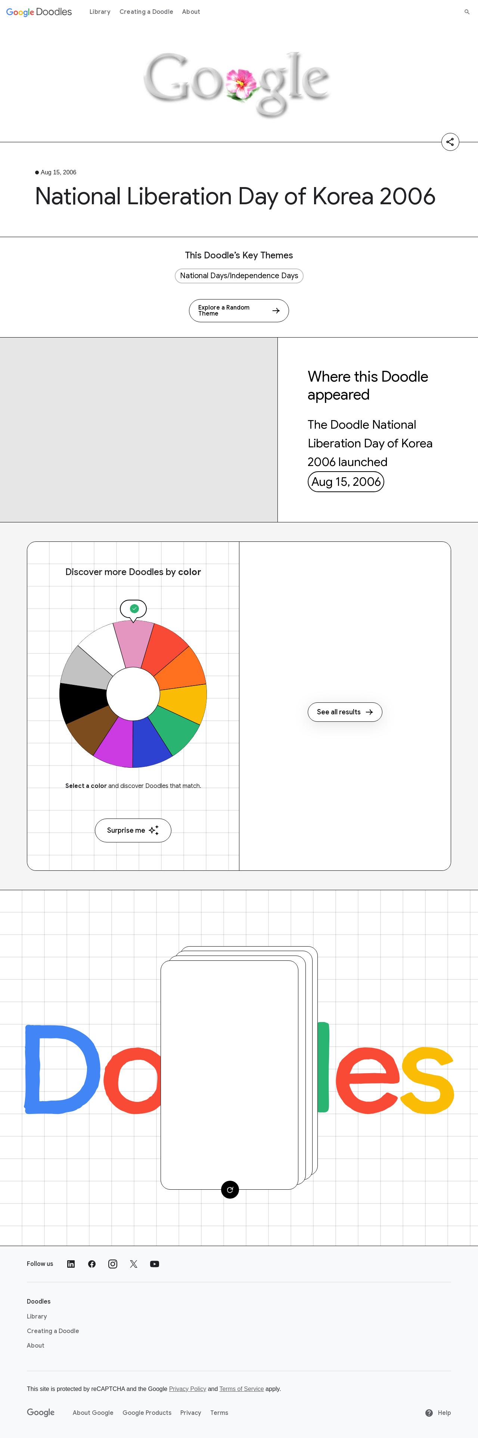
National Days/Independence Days (239, 275)
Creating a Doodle (146, 12)
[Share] (450, 142)
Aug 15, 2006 (346, 481)
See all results (345, 712)
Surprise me (133, 830)
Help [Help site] (438, 1413)
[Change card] (230, 1190)
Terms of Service (242, 1389)
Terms (219, 1413)
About (191, 12)
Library (100, 12)
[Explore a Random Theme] (239, 310)
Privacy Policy (188, 1389)
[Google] (41, 1413)
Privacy (190, 1413)
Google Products (146, 1413)
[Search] (467, 12)
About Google (93, 1413)
